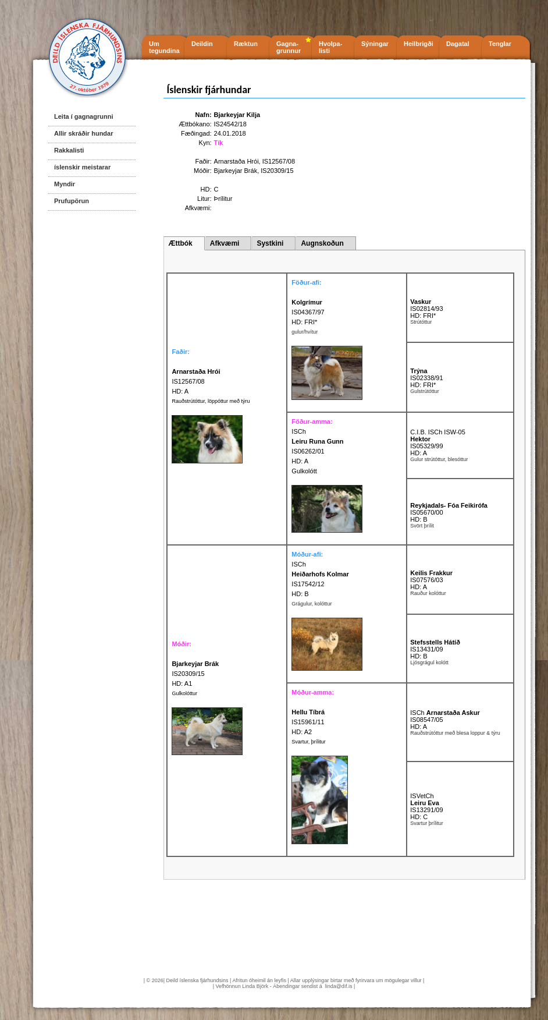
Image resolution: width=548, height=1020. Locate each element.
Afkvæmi (225, 243)
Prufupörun (71, 200)
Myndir (64, 183)
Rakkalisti (69, 150)
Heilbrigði (418, 43)
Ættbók (180, 243)
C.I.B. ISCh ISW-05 (437, 431)
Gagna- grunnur (288, 47)
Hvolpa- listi (330, 47)
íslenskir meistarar (82, 167)
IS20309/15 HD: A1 (195, 673)
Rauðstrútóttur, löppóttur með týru (211, 401)
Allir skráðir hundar (83, 133)
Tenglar (500, 43)
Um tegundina (164, 47)
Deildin (202, 43)
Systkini (270, 243)
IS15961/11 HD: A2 (308, 722)
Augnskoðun (322, 243)
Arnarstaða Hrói (236, 161)
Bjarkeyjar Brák (236, 170)
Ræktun (246, 43)
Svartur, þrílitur (308, 742)
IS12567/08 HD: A (196, 381)
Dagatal (457, 43)
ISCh (298, 431)
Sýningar (375, 43)
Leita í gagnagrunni (83, 116)
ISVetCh (421, 795)
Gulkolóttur (184, 693)
